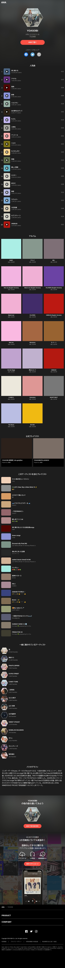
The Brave (11, 425)
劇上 (54, 260)
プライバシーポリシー (16, 941)
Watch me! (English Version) (32, 288)
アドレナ (32, 260)
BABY (11, 260)
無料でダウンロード (32, 864)
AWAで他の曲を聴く (32, 826)
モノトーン (54, 342)
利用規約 (4, 941)
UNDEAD (53, 370)
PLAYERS (32, 315)
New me (11, 342)
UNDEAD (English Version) (53, 315)
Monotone (32, 342)
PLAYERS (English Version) (54, 288)
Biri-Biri (32, 425)
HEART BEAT (54, 397)
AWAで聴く (32, 42)
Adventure (32, 397)
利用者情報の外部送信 (32, 941)
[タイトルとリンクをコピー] (39, 54)
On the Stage (11, 370)
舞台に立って (32, 370)
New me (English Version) (11, 288)
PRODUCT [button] (6, 915)
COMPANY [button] (6, 922)
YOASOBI (10, 907)
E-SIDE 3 (11, 397)
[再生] (6, 71)
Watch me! (11, 315)
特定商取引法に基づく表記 (49, 941)
